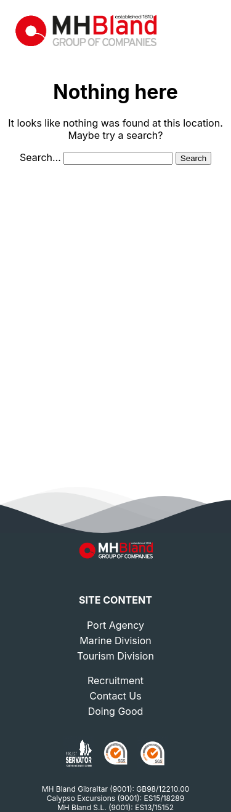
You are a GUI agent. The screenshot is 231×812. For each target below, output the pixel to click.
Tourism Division (115, 656)
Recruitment (115, 680)
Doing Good (116, 711)
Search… (40, 157)
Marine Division (115, 640)
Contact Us (115, 696)
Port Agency (115, 625)
